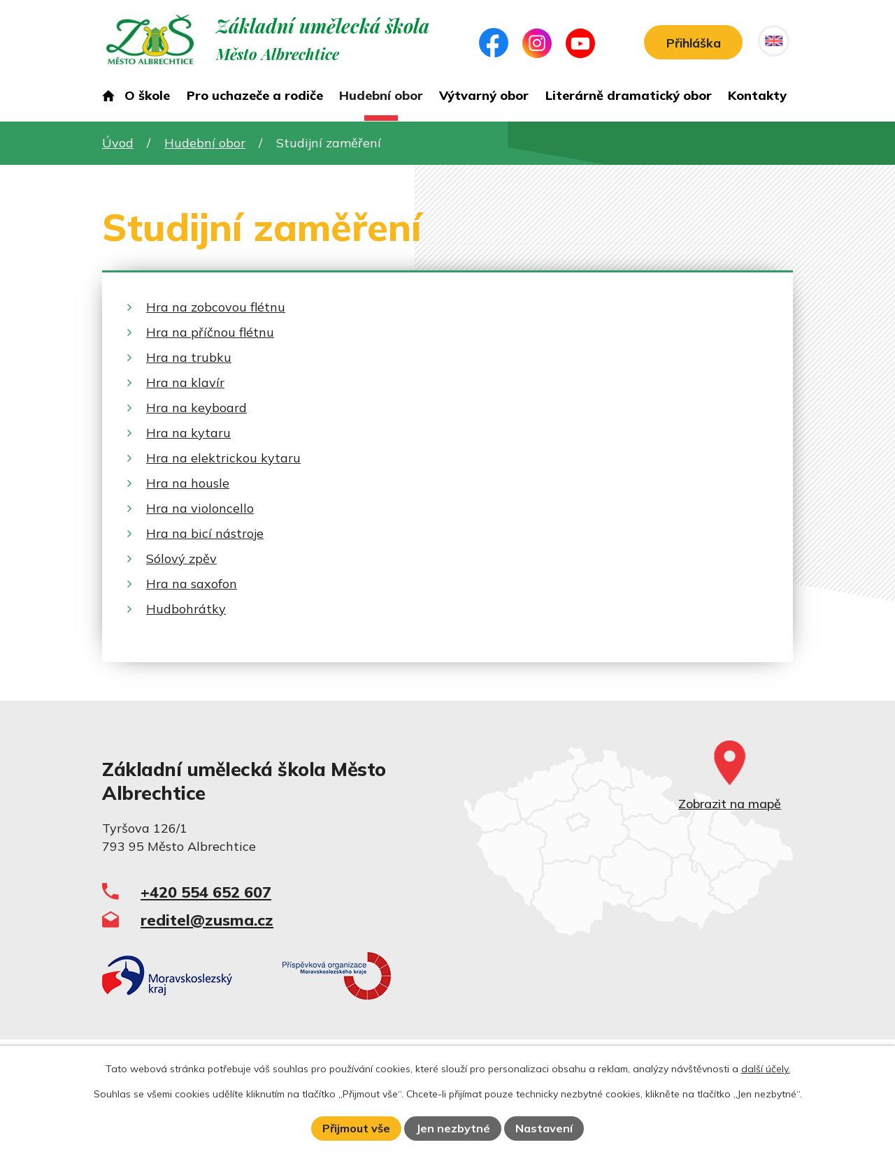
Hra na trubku (188, 357)
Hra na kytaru (188, 433)
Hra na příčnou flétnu (210, 332)
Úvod (108, 99)
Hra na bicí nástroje (205, 533)
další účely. (765, 1068)
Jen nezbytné (453, 1128)
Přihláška (689, 44)
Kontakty (757, 95)
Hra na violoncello (200, 508)
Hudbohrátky (186, 609)
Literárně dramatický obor (628, 95)
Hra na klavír (185, 382)
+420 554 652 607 (206, 891)
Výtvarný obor (484, 95)
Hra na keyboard (196, 408)
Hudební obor (381, 95)
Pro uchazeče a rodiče (255, 95)
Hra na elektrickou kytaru (223, 458)
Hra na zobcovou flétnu (215, 307)
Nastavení (544, 1128)
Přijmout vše (356, 1128)
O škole (147, 95)
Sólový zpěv (181, 558)
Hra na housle (187, 483)
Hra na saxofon (191, 584)
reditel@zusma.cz (207, 919)
